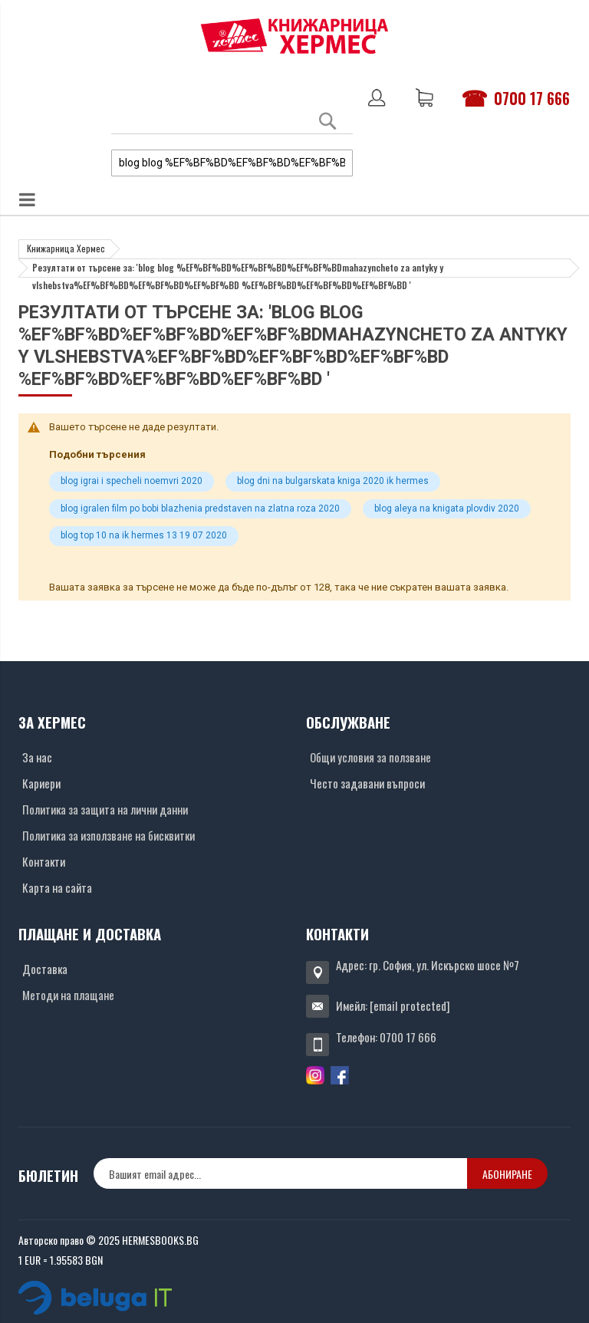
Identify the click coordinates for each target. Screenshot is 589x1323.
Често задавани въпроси (367, 783)
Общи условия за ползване (370, 757)
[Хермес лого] (294, 35)
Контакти (43, 861)
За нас (37, 757)
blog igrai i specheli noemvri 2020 (131, 481)
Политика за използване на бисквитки (108, 835)
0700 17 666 (532, 98)
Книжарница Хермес (66, 248)
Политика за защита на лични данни (105, 809)
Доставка (44, 968)
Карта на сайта (57, 887)
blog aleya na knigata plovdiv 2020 (446, 508)
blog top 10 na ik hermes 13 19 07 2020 (144, 535)
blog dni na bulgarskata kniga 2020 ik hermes (333, 481)
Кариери (41, 783)
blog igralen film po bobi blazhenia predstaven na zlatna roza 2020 (200, 508)
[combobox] (232, 163)
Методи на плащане (68, 994)
